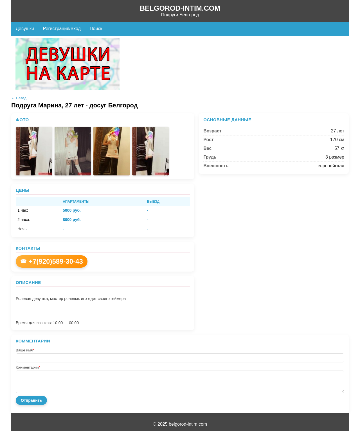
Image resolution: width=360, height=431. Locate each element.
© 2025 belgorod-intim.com (180, 424)
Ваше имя (25, 350)
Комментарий (28, 367)
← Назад (18, 98)
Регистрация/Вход (62, 28)
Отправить (31, 400)
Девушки (25, 28)
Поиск (96, 28)
